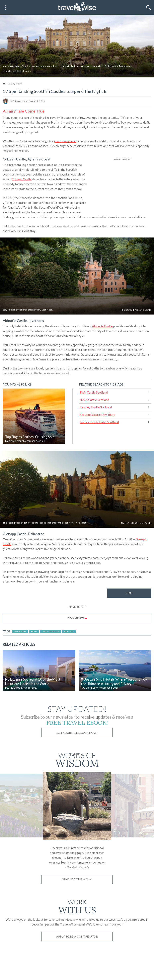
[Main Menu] (6, 7)
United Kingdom (50, 631)
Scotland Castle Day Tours (97, 414)
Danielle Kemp (13, 440)
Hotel (34, 631)
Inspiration (20, 631)
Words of (77, 759)
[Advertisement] (122, 186)
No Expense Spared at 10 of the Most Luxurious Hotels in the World (32, 681)
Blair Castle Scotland (94, 392)
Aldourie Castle (143, 309)
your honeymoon (65, 141)
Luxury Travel (15, 83)
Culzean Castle (21, 179)
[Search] (148, 7)
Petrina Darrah (13, 687)
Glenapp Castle (143, 523)
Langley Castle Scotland (96, 407)
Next (129, 593)
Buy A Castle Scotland (94, 400)
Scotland (69, 631)
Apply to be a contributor (77, 936)
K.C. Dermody (17, 101)
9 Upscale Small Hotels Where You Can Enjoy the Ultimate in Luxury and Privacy (114, 681)
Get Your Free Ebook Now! (77, 732)
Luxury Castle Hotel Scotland (99, 422)
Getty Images (24, 71)
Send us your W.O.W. (77, 879)
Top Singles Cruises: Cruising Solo (30, 437)
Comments (77, 618)
